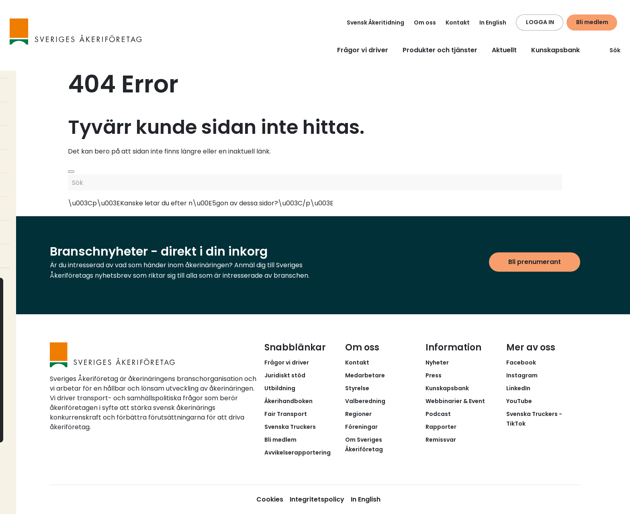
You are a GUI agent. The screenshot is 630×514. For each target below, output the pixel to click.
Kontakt (458, 22)
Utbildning (279, 388)
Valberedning (365, 401)
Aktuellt (504, 50)
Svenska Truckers (290, 427)
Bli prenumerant (534, 261)
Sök (610, 50)
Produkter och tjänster (440, 50)
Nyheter (437, 362)
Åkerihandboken (288, 401)
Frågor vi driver (362, 50)
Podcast (438, 414)
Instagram (522, 375)
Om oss (425, 22)
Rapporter (440, 427)
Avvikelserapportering (297, 452)
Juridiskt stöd (284, 375)
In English (492, 22)
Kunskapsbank (555, 50)
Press (433, 375)
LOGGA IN (540, 22)
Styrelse (357, 388)
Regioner (358, 414)
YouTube (519, 401)
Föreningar (361, 427)
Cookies (269, 499)
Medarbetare (365, 375)
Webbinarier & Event (455, 401)
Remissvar (440, 440)
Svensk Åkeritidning (375, 22)
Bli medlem (592, 22)
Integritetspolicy (317, 499)
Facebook (521, 362)
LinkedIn (518, 388)
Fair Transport (285, 414)
